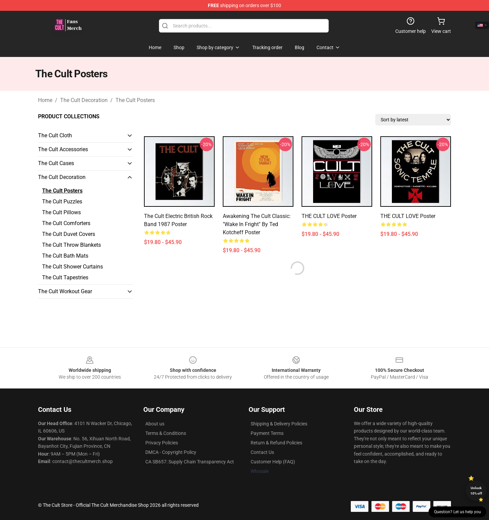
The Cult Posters (135, 100)
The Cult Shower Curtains (72, 266)
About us (154, 423)
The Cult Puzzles (62, 201)
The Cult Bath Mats (65, 256)
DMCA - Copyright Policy (170, 452)
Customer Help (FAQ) (273, 461)
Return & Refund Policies (276, 442)
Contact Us (262, 452)
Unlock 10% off (476, 490)
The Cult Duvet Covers (68, 234)
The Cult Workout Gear (65, 291)
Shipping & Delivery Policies (279, 423)
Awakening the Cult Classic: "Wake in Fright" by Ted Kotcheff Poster (257, 224)
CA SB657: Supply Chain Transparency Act (189, 461)
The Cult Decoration (84, 100)
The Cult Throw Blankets (71, 245)
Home (45, 100)
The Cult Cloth (55, 135)
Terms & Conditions (165, 433)
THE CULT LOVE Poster (329, 216)
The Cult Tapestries (65, 277)
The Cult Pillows (61, 212)
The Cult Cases (56, 163)
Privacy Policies (161, 442)
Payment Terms (267, 433)
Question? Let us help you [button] (457, 511)
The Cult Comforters (66, 223)
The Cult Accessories (63, 149)
